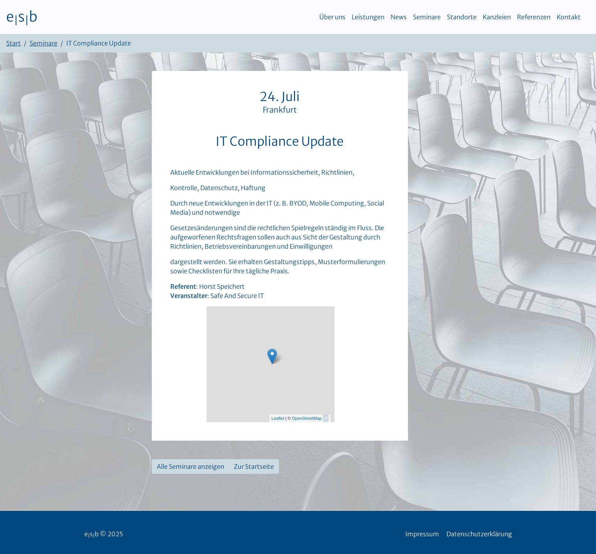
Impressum (422, 534)
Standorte (462, 17)
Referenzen (534, 17)
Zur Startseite (254, 466)
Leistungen (368, 17)
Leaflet (277, 418)
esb (21, 17)
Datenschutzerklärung (479, 534)
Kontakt (569, 17)
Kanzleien (497, 17)
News (399, 17)
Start (13, 43)
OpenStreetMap (307, 418)
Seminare (427, 17)
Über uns (332, 17)
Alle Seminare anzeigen (190, 466)
